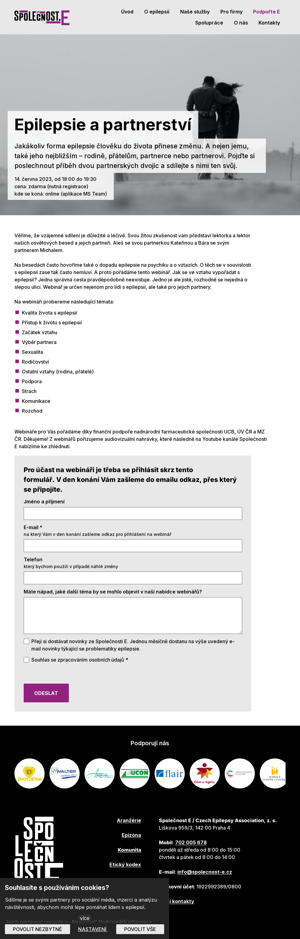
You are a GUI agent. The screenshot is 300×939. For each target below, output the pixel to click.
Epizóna (131, 835)
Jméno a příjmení (44, 504)
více (84, 918)
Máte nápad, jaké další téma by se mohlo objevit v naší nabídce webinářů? (113, 594)
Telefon (33, 562)
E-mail (33, 530)
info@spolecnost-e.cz (204, 872)
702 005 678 (191, 842)
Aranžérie (129, 820)
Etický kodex (125, 864)
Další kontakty (176, 901)
